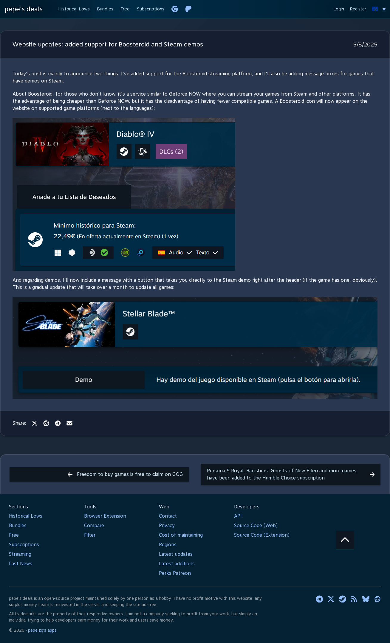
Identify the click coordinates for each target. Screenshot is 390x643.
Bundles (18, 525)
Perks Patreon (175, 573)
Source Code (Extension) (262, 535)
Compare (94, 525)
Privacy (167, 525)
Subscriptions (24, 544)
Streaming (20, 554)
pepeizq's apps (42, 630)
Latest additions (177, 563)
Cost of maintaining (181, 535)
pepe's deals (23, 9)
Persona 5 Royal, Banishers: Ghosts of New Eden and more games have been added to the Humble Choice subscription (290, 474)
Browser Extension (105, 516)
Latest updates (176, 554)
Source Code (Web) (256, 525)
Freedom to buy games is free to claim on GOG (125, 474)
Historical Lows (25, 516)
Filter (89, 535)
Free (14, 535)
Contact (168, 516)
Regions (168, 544)
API (238, 516)
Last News (20, 563)
